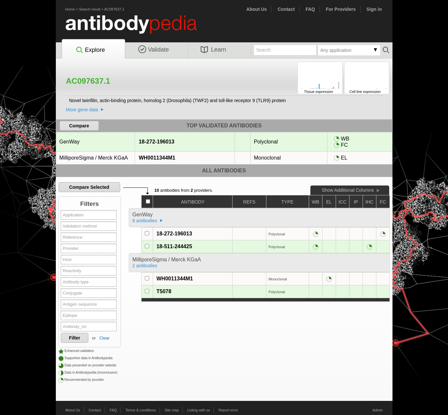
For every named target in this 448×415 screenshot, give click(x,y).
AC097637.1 (114, 9)
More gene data (82, 109)
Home (70, 9)
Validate (153, 49)
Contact (286, 9)
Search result (89, 9)
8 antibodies (144, 220)
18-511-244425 (174, 246)
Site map (172, 410)
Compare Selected (89, 187)
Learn (213, 49)
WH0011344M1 (156, 158)
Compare (79, 125)
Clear (104, 338)
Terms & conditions (140, 410)
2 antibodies (144, 265)
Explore (90, 50)
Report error (228, 410)
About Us (256, 9)
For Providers (341, 9)
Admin (377, 410)
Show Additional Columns (348, 190)
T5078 (163, 291)
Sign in (374, 9)
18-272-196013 (156, 141)
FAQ (310, 9)
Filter (74, 337)
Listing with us (198, 410)
